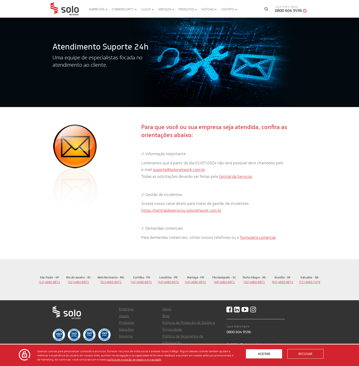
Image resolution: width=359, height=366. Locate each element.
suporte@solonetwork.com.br (179, 169)
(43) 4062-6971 (168, 282)
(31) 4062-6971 (111, 282)
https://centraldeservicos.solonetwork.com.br (181, 210)
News (166, 309)
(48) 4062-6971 (224, 282)
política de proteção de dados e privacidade (134, 359)
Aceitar (264, 354)
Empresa (126, 309)
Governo (126, 336)
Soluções (126, 329)
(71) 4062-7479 (309, 282)
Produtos (188, 9)
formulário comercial (258, 237)
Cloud (147, 9)
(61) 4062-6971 (282, 282)
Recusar (305, 354)
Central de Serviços (235, 176)
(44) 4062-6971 (195, 282)
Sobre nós (98, 9)
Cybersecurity (124, 9)
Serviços (166, 9)
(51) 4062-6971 (254, 282)
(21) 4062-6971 (78, 282)
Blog (166, 316)
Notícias (209, 9)
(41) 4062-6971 (141, 282)
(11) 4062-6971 (49, 282)
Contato (229, 9)
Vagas (124, 316)
